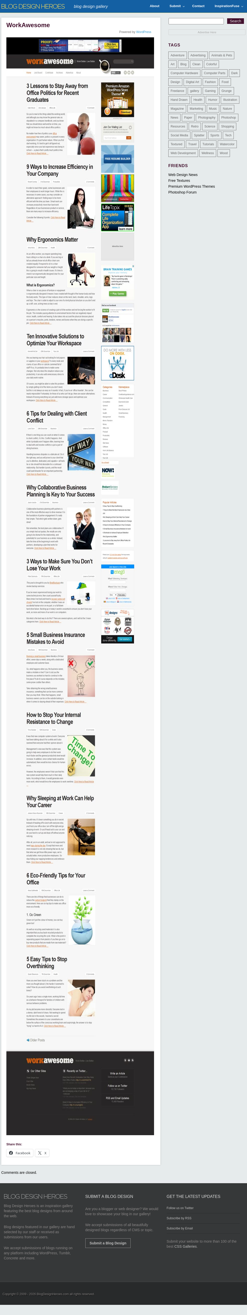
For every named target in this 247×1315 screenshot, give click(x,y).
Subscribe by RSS (179, 1218)
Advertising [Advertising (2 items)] (197, 55)
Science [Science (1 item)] (209, 126)
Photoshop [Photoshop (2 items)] (228, 117)
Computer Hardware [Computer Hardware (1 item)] (184, 73)
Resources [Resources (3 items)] (178, 126)
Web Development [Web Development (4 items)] (183, 153)
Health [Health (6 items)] (198, 100)
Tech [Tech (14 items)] (228, 135)
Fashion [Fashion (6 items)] (210, 82)
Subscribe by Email (180, 1228)
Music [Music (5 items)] (213, 108)
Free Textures (179, 181)
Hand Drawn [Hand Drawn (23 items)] (179, 100)
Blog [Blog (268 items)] (183, 64)
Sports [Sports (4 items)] (214, 135)
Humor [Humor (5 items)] (212, 100)
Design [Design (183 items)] (175, 82)
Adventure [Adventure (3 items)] (178, 55)
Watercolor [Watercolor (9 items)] (227, 144)
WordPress (143, 32)
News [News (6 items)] (174, 117)
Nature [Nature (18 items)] (227, 108)
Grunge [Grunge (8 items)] (227, 91)
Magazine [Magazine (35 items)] (177, 108)
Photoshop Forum (182, 192)
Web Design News (183, 175)
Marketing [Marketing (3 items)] (196, 108)
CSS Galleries (185, 1246)
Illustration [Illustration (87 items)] (230, 100)
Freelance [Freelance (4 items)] (177, 91)
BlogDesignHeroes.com (53, 1294)
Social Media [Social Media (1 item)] (179, 135)
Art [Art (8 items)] (172, 64)
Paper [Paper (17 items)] (188, 117)
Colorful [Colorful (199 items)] (211, 64)
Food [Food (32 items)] (225, 82)
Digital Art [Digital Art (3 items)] (192, 82)
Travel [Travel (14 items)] (192, 144)
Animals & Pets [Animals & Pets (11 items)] (221, 55)
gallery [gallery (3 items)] (194, 91)
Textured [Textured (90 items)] (176, 144)
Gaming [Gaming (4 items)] (210, 91)
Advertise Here (207, 32)
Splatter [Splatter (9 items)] (199, 135)
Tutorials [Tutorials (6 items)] (208, 144)
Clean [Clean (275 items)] (196, 64)
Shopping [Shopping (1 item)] (227, 126)
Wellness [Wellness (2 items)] (208, 153)
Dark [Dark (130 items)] (234, 73)
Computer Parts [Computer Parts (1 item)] (214, 73)
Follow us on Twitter (180, 1208)
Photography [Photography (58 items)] (206, 117)
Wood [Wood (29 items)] (224, 153)
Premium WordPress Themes (191, 186)
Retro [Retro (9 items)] (194, 126)
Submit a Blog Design (108, 1243)
